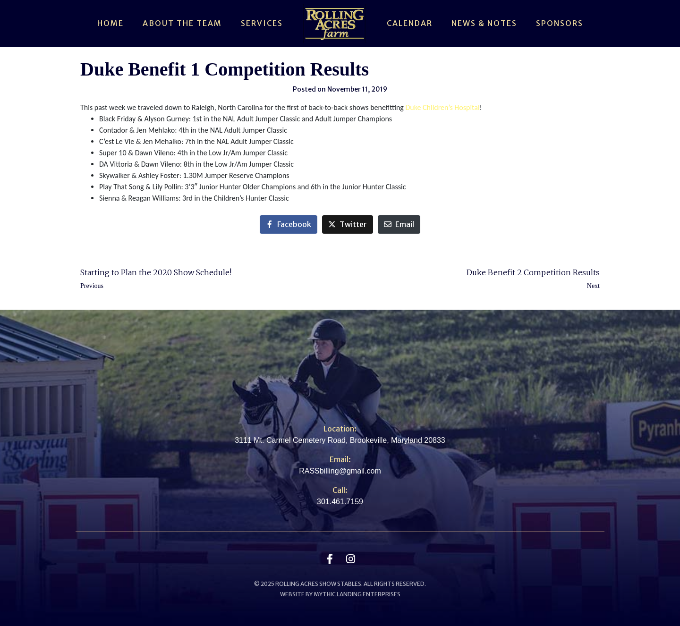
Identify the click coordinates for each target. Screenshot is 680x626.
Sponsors (559, 23)
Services (262, 23)
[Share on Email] (399, 224)
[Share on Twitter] (347, 224)
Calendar (410, 23)
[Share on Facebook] (288, 224)
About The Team (182, 23)
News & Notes (484, 23)
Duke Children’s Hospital (442, 107)
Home (110, 23)
